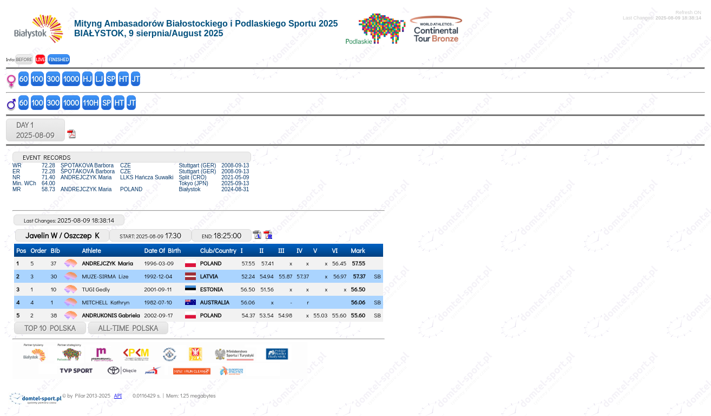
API (118, 395)
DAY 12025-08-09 (35, 130)
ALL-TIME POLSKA (128, 328)
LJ (99, 79)
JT (136, 79)
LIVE (40, 59)
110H (90, 103)
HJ (87, 79)
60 (23, 79)
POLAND (211, 263)
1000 (71, 79)
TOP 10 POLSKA (50, 328)
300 (53, 79)
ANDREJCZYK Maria (107, 263)
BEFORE (24, 59)
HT (123, 79)
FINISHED (59, 59)
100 (37, 79)
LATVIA (209, 276)
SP (111, 79)
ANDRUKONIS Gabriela (111, 315)
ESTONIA (211, 289)
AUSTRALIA (214, 302)
